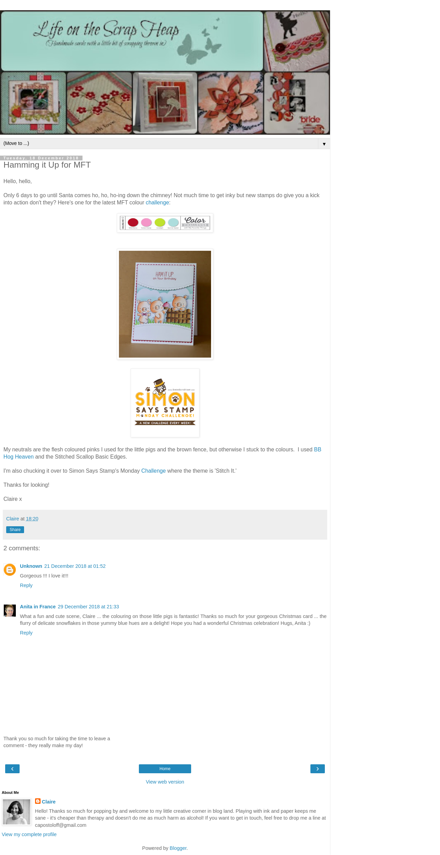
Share (15, 529)
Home (165, 768)
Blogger (178, 848)
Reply (26, 585)
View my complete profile (29, 834)
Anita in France (38, 606)
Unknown (31, 566)
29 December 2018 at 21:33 (88, 606)
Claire (49, 802)
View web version (165, 782)
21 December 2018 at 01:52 (75, 566)
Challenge (153, 471)
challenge (157, 202)
